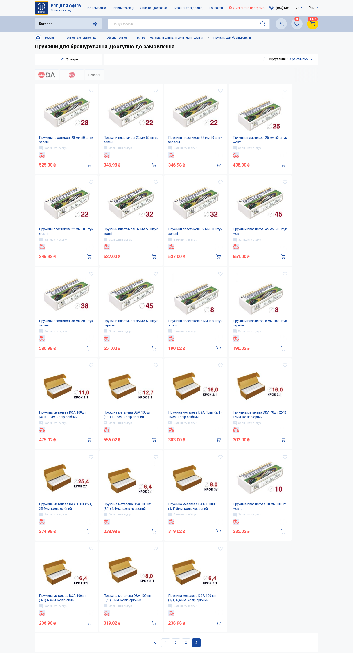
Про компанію (96, 8)
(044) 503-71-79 (283, 590)
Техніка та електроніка (80, 37)
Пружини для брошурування (232, 37)
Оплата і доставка (153, 8)
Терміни (199, 626)
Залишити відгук (53, 149)
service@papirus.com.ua (280, 599)
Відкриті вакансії (162, 635)
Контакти (216, 8)
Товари (50, 37)
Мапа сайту (157, 626)
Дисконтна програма (247, 8)
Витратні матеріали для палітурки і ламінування (170, 37)
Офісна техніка (117, 37)
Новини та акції (123, 8)
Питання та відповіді (188, 8)
